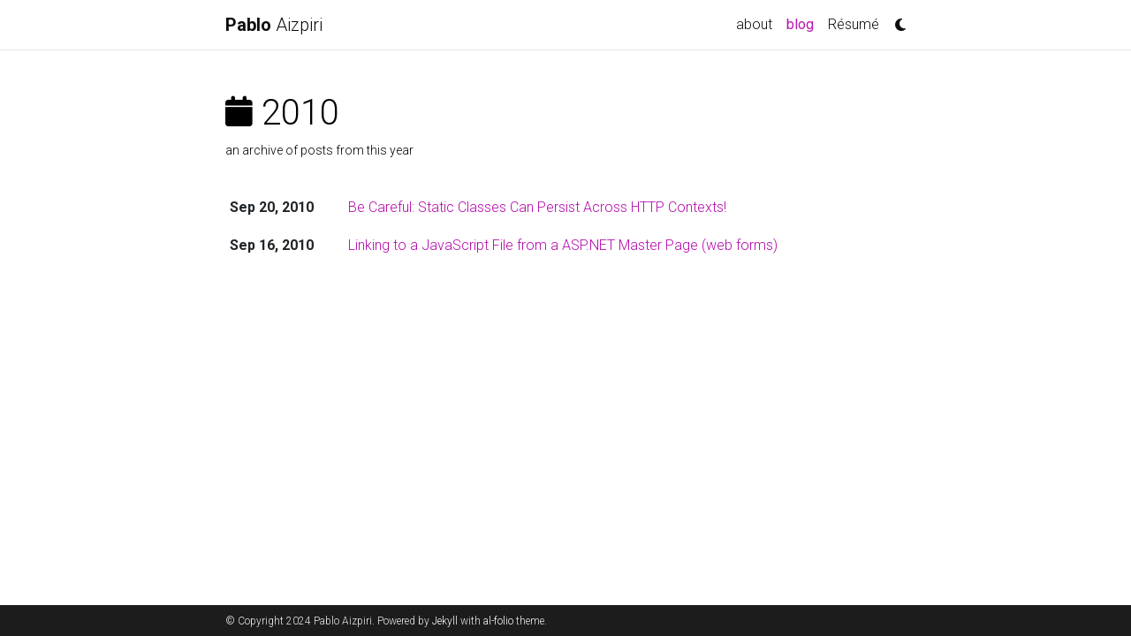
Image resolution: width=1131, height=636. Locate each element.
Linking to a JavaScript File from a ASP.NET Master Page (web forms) (563, 245)
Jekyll (445, 621)
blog (803, 23)
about (754, 24)
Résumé (853, 24)
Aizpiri (274, 24)
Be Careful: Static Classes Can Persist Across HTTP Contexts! (537, 207)
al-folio (498, 621)
